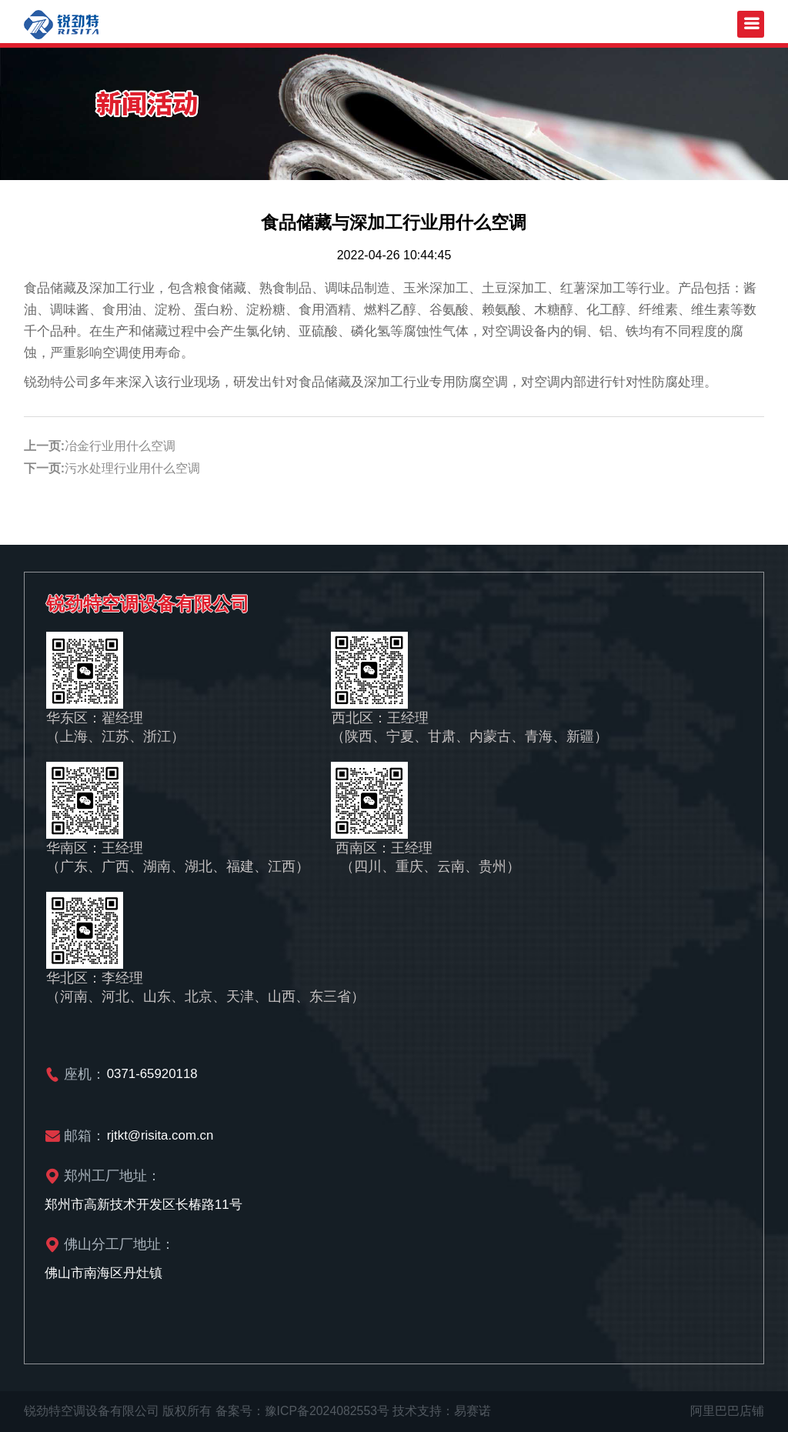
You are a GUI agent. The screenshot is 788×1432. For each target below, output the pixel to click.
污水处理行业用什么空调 (132, 468)
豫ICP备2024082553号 (328, 1410)
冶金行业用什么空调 (120, 445)
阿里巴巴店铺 (727, 1410)
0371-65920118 (153, 1073)
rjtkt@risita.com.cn (161, 1135)
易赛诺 (474, 1410)
